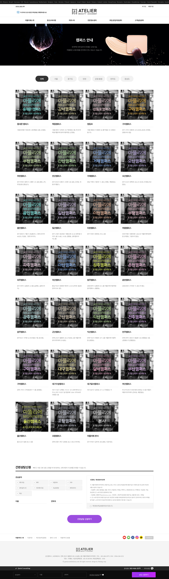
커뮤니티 (72, 20)
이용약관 (29, 538)
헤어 (37, 482)
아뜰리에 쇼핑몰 (65, 538)
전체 (42, 79)
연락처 (53, 501)
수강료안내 (149, 538)
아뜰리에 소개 (20, 538)
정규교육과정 (51, 20)
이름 (17, 501)
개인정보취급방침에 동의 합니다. (102, 506)
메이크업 (21, 482)
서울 (56, 79)
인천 (84, 79)
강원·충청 (98, 79)
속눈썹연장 (56, 488)
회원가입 (150, 6)
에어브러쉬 (73, 488)
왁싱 (20, 493)
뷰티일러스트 (22, 488)
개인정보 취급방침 (94, 575)
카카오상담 (148, 568)
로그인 (144, 6)
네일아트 (55, 482)
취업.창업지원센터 (116, 20)
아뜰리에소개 (29, 20)
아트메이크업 (39, 488)
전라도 (112, 79)
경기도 (70, 79)
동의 (101, 575)
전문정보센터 (92, 20)
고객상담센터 (139, 20)
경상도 (127, 79)
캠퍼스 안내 (53, 538)
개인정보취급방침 (41, 538)
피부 (71, 482)
